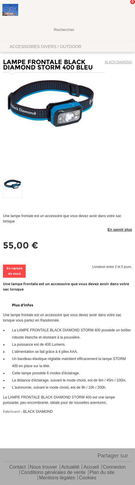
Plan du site (102, 472)
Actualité (70, 467)
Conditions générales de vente (53, 472)
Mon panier (125, 10)
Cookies (87, 478)
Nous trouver (43, 467)
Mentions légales (57, 478)
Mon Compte (108, 10)
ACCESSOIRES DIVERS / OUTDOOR (45, 46)
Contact (17, 467)
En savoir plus (120, 230)
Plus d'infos (22, 305)
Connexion (114, 467)
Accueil (91, 467)
